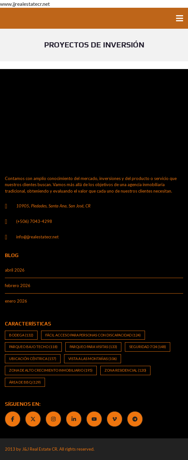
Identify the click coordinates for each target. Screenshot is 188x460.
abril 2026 (15, 270)
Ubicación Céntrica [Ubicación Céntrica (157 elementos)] (32, 358)
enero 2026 (16, 301)
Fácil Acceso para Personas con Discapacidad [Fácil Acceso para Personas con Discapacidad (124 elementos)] (93, 335)
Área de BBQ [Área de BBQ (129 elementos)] (25, 382)
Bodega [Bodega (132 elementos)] (21, 335)
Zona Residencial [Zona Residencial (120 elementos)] (125, 370)
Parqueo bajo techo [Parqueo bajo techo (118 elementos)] (33, 347)
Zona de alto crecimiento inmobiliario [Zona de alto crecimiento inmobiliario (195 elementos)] (51, 370)
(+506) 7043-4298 (34, 221)
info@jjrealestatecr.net (37, 236)
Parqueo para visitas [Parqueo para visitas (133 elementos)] (93, 347)
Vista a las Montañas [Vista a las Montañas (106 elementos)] (92, 358)
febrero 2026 (17, 285)
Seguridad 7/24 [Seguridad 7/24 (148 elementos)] (147, 347)
